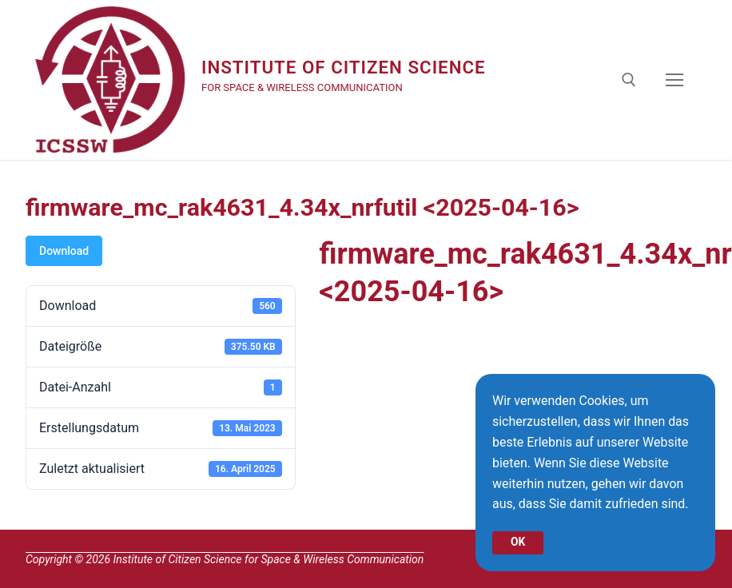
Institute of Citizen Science (347, 67)
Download (64, 250)
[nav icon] (674, 80)
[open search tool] (629, 80)
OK (518, 541)
